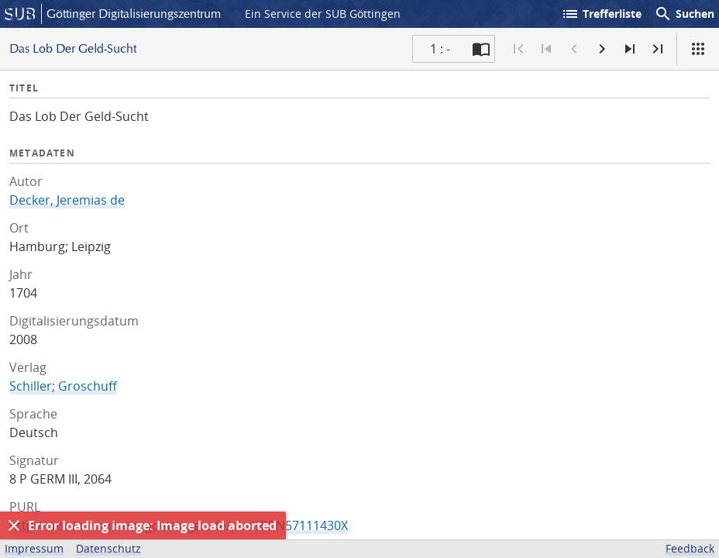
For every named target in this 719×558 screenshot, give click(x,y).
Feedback (690, 548)
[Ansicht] (698, 49)
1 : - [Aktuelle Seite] (440, 48)
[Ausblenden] (14, 525)
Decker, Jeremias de (67, 199)
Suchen (684, 14)
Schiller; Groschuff (63, 385)
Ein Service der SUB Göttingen (323, 13)
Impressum (34, 548)
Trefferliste (601, 14)
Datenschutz (108, 548)
